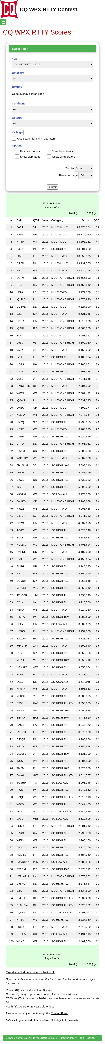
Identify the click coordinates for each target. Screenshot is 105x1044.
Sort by (69, 168)
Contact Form (59, 1013)
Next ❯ (74, 212)
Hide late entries (30, 151)
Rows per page (68, 175)
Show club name (30, 156)
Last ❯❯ (90, 212)
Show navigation (3, 22)
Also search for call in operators (36, 138)
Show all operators (63, 156)
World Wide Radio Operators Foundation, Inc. (51, 1038)
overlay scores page (31, 93)
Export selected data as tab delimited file (30, 972)
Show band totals (62, 151)
